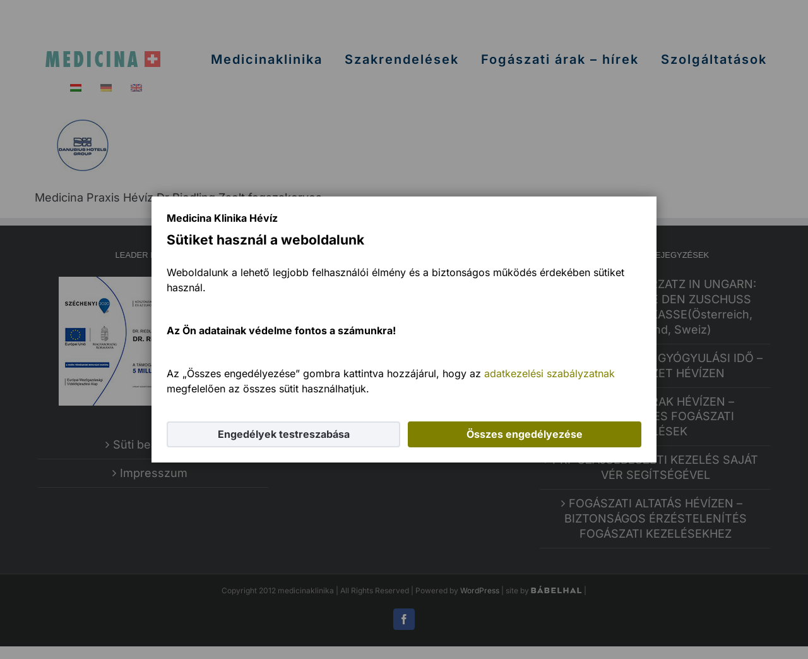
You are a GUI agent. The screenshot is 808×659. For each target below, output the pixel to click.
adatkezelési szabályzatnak (549, 373)
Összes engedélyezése (524, 434)
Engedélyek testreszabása (284, 434)
